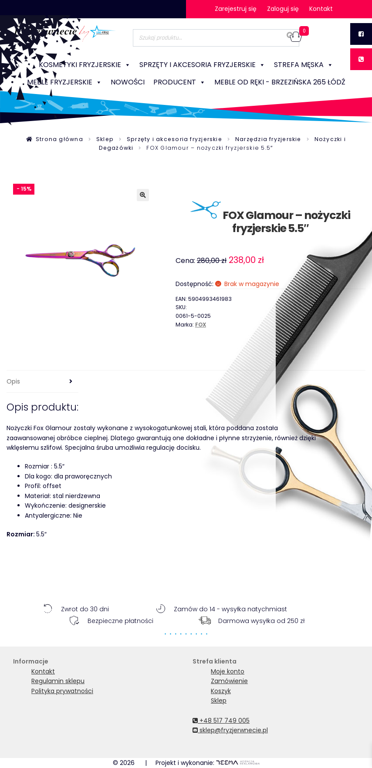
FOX (200, 324)
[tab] (42, 382)
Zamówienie (229, 681)
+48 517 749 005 (221, 720)
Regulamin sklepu (58, 681)
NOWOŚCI (128, 82)
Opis (13, 381)
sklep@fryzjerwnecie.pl (230, 730)
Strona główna (59, 139)
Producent (179, 82)
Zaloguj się (283, 8)
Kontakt (321, 8)
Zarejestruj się (236, 8)
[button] (143, 195)
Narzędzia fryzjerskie (268, 139)
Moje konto (227, 671)
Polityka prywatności (62, 691)
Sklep (105, 139)
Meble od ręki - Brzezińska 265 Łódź (279, 82)
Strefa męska (303, 65)
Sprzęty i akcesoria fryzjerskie (202, 65)
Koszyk (221, 691)
